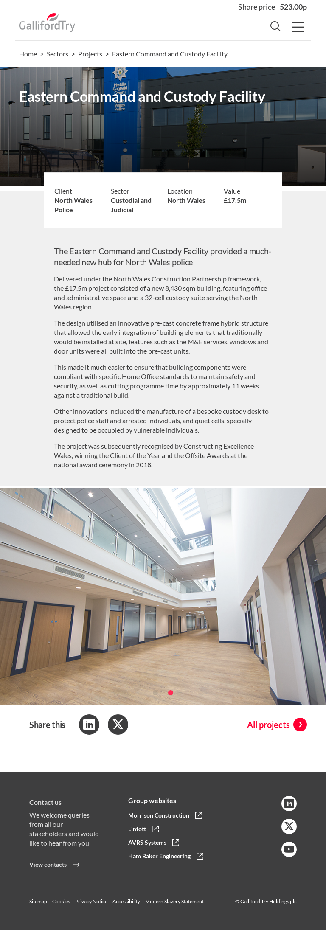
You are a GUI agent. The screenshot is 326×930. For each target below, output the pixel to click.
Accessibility (126, 901)
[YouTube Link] (289, 849)
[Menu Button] (298, 27)
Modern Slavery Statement (174, 901)
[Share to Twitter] (118, 724)
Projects (90, 54)
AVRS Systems (147, 842)
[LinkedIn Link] (289, 803)
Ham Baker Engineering (159, 856)
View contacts (48, 872)
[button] (155, 700)
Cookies (61, 901)
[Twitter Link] (289, 826)
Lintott (137, 828)
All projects (268, 724)
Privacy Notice (91, 901)
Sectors (57, 54)
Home (28, 54)
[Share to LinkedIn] (89, 724)
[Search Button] (275, 27)
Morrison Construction (158, 815)
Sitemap (38, 901)
